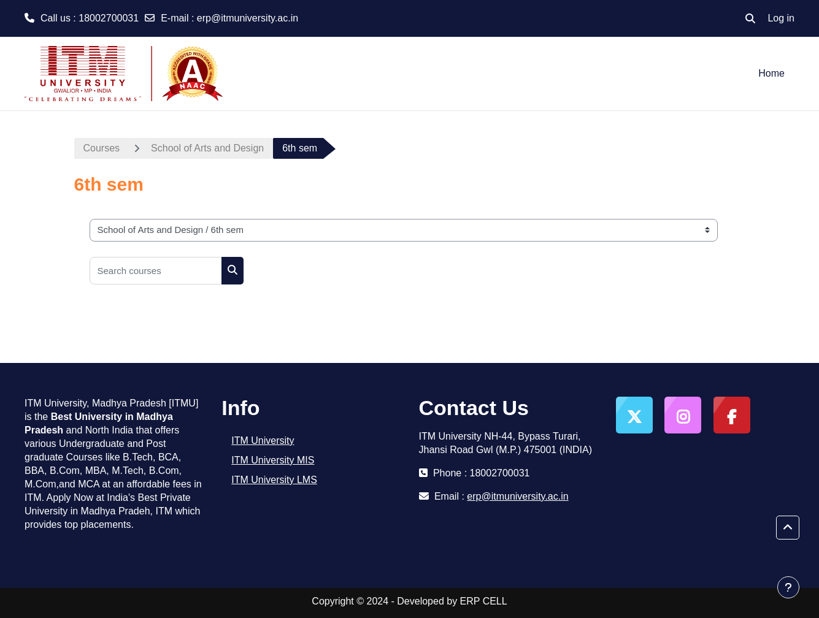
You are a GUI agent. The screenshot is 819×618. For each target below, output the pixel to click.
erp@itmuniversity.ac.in (247, 18)
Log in (780, 18)
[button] (750, 18)
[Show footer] (788, 587)
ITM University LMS (274, 480)
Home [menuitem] (771, 73)
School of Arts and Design (207, 148)
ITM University (262, 440)
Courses (101, 148)
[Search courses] (156, 270)
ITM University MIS (272, 460)
